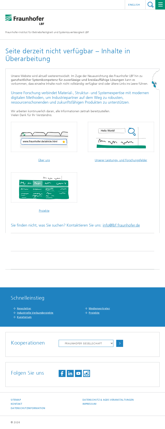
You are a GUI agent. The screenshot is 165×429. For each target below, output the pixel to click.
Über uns (44, 160)
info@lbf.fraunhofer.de (121, 225)
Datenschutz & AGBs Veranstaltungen (108, 399)
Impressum (89, 404)
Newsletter (24, 308)
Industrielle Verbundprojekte (35, 312)
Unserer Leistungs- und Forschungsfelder (121, 160)
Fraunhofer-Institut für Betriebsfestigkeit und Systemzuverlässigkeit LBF (47, 32)
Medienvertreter (99, 308)
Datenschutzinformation (28, 408)
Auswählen (119, 343)
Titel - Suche (150, 4)
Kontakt (16, 404)
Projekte (44, 211)
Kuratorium (24, 317)
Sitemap (16, 399)
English (134, 4)
